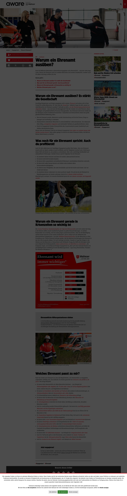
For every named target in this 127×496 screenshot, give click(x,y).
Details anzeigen (73, 492)
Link (81, 482)
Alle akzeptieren (63, 492)
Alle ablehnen (53, 492)
